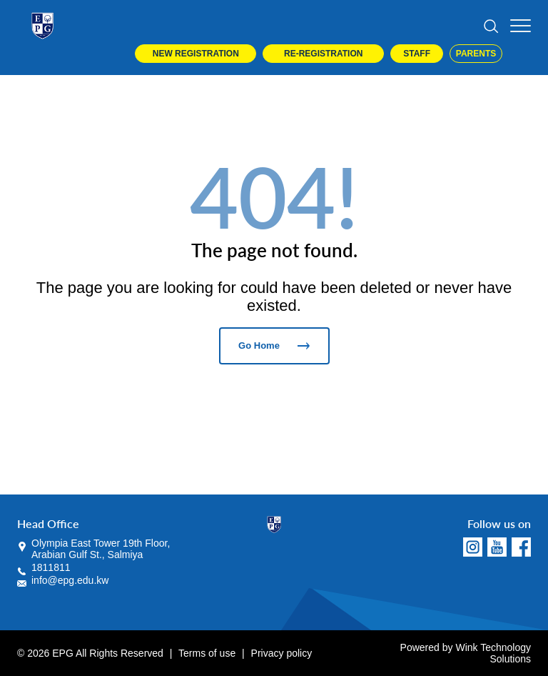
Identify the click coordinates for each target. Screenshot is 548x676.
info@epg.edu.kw (69, 580)
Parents (476, 54)
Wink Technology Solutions (493, 653)
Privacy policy (282, 653)
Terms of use (206, 653)
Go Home (274, 345)
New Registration (196, 54)
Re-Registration (323, 54)
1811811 (51, 567)
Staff (416, 54)
